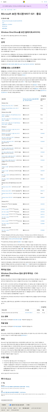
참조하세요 (23, 335)
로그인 (45, 1)
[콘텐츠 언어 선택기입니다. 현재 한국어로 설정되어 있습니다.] (4, 405)
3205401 (42, 170)
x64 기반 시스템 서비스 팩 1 (7, 137)
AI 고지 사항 (3, 408)
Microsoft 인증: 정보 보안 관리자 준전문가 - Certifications (13, 392)
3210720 (42, 209)
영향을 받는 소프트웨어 (7, 24)
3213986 (42, 221)
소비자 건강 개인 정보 (36, 408)
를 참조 (35, 84)
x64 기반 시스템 (5, 174)
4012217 (42, 190)
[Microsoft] (24, 2)
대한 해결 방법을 (17, 326)
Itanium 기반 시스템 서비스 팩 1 (8, 156)
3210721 (42, 214)
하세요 (23, 75)
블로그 (15, 408)
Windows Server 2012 (6, 186)
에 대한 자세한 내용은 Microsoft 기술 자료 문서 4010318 (20, 64)
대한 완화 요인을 (17, 319)
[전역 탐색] (1, 2)
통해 (19, 241)
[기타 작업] (46, 10)
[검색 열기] (42, 2)
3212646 (42, 133)
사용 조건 (3, 410)
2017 (15, 9)
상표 (8, 410)
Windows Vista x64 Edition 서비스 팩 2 (10, 108)
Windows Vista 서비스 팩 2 (7, 105)
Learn (2, 9)
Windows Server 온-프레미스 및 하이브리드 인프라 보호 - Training (15, 386)
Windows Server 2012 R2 (7, 193)
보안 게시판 (9, 9)
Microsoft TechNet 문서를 (15, 238)
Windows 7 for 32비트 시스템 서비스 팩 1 (10, 129)
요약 (3, 22)
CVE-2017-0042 (28, 312)
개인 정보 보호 (26, 408)
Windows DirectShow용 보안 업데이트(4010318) (12, 21)
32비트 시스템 (5, 166)
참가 (20, 408)
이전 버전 (10, 408)
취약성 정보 (4, 26)
